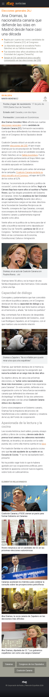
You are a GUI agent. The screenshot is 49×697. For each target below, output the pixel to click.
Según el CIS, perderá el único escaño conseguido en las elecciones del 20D (22, 59)
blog (44, 444)
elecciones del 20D (18, 145)
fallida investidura (30, 155)
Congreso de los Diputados (31, 664)
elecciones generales (11, 125)
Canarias (9, 664)
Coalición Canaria (24, 670)
